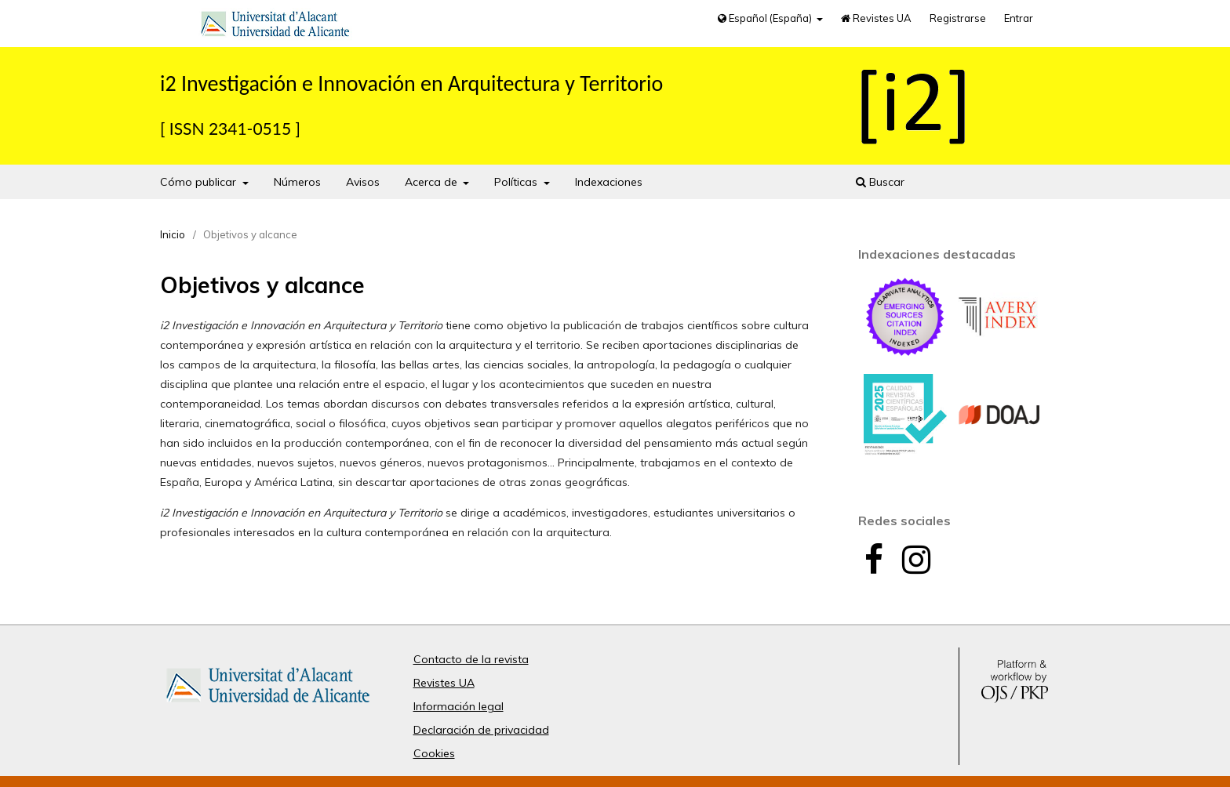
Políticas (517, 182)
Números (297, 182)
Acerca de (432, 182)
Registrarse (958, 18)
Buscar (880, 182)
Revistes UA (876, 18)
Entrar (1018, 18)
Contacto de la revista (471, 659)
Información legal (458, 706)
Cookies (434, 753)
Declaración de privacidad (481, 730)
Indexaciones (608, 182)
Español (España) (766, 18)
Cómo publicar (199, 182)
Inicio (172, 234)
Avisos (363, 182)
